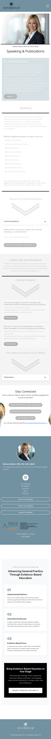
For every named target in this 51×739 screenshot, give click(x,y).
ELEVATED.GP (25, 484)
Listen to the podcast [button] (25, 499)
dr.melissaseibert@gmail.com (37, 423)
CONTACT (25, 493)
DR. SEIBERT (25, 486)
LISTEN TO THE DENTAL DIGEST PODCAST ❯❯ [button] (25, 405)
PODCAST (25, 489)
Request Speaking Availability (25, 690)
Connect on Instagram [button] (25, 506)
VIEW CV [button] (10, 96)
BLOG (26, 491)
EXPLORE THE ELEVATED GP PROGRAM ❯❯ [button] (25, 411)
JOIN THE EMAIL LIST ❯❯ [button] (25, 418)
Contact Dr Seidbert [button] (26, 512)
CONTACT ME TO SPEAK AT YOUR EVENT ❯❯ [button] (20, 245)
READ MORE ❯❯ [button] (10, 318)
